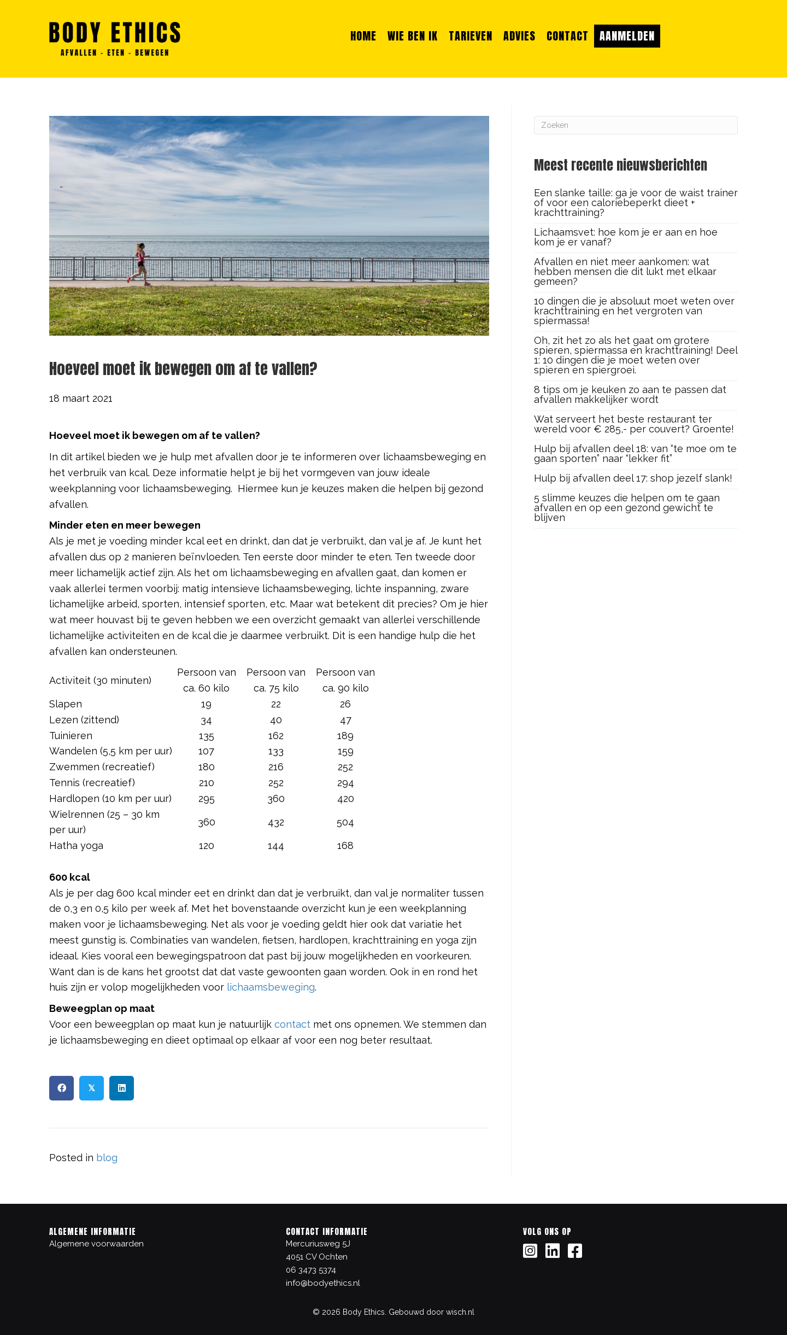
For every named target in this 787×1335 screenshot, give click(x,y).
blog (107, 1157)
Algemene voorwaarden (96, 1244)
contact (292, 1024)
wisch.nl (460, 1312)
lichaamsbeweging (271, 987)
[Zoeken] (636, 125)
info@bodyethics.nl (323, 1283)
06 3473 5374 (311, 1270)
